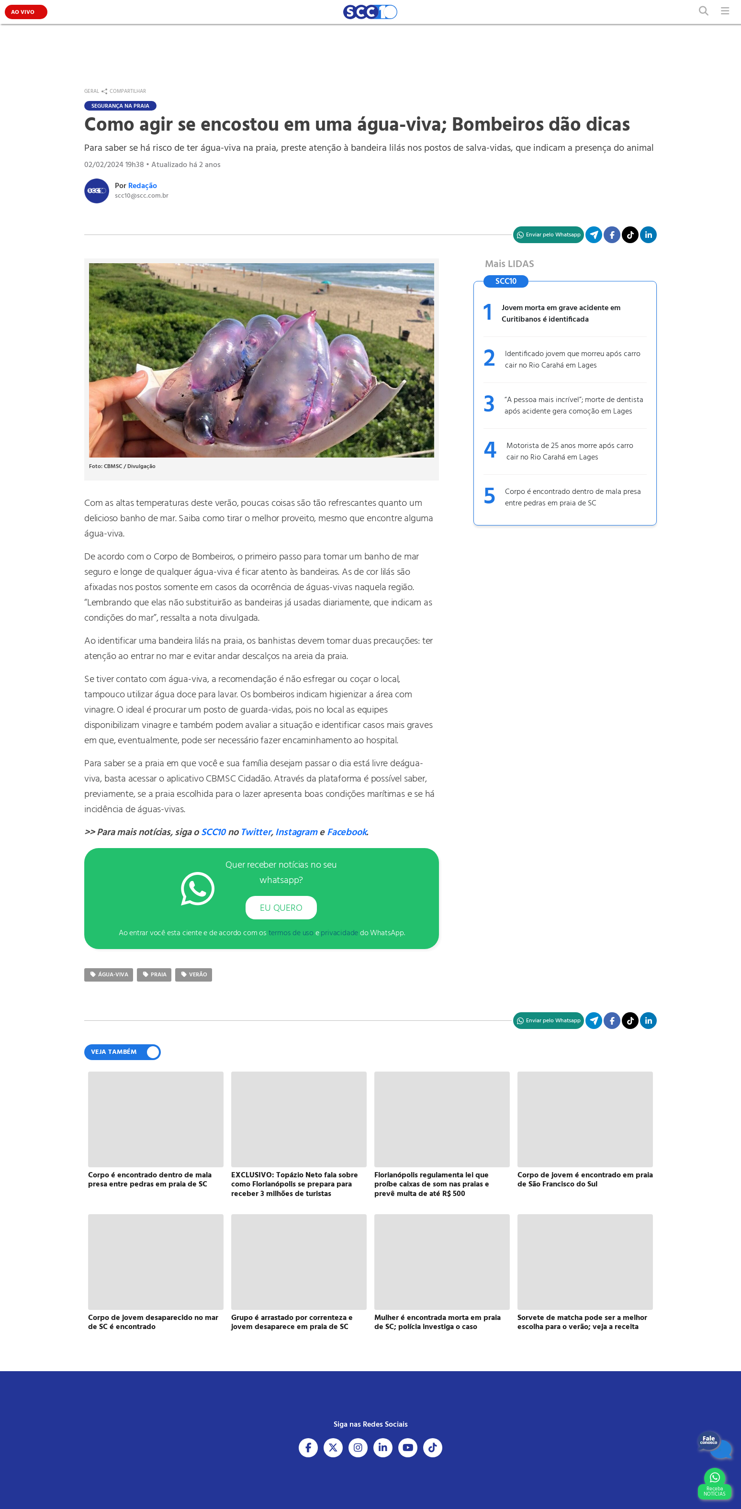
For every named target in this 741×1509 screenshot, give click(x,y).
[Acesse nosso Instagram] (358, 1447)
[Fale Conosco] (714, 1445)
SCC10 (213, 832)
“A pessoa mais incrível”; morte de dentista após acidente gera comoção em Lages (574, 405)
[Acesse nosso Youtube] (407, 1447)
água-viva (108, 975)
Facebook (346, 832)
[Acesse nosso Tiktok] (432, 1447)
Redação (142, 186)
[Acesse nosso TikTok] (630, 234)
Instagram (296, 832)
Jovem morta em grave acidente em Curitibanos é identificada (561, 313)
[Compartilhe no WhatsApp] (548, 234)
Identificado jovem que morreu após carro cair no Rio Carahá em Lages (572, 359)
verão (193, 975)
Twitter (255, 832)
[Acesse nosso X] (333, 1447)
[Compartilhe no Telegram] (593, 234)
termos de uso (291, 933)
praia (154, 975)
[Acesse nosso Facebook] (308, 1447)
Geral (91, 91)
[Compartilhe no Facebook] (612, 234)
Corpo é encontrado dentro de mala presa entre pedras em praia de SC (573, 497)
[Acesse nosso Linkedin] (383, 1447)
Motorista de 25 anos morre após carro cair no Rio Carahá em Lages (569, 451)
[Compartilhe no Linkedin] (648, 234)
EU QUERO (281, 908)
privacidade (339, 933)
